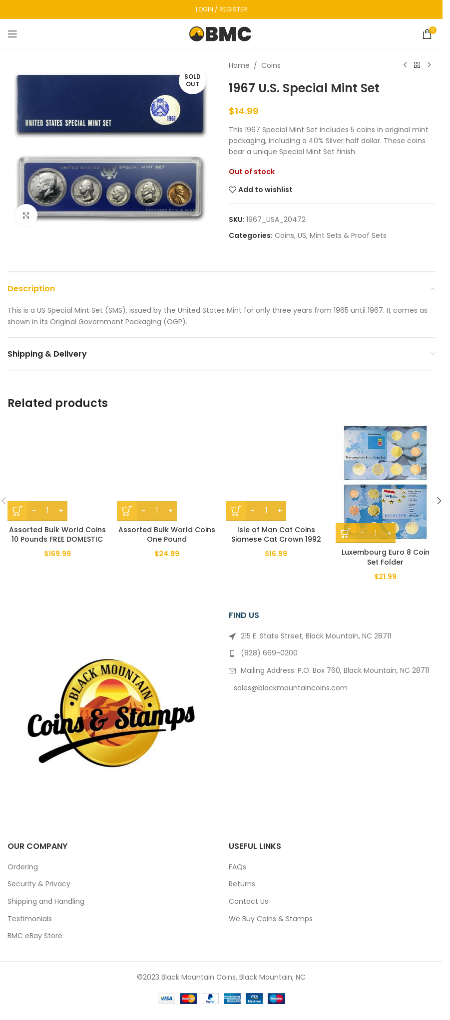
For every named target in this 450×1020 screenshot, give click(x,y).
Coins (271, 65)
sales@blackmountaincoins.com (291, 688)
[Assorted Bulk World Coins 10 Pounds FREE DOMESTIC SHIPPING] (57, 471)
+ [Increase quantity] (61, 510)
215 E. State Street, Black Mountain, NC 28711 (316, 636)
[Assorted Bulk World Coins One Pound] (166, 471)
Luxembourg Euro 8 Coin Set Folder (386, 557)
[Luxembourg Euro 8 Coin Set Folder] (385, 482)
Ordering (22, 867)
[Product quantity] (47, 511)
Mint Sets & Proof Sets (348, 235)
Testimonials (29, 919)
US (302, 235)
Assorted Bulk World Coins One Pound (166, 535)
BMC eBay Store (34, 936)
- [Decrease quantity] (34, 510)
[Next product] (429, 65)
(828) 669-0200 (269, 653)
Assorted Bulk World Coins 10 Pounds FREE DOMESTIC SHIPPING (57, 539)
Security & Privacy (38, 884)
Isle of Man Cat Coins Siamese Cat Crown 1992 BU (276, 539)
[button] (439, 501)
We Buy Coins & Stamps (271, 919)
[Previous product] (405, 65)
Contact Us (248, 901)
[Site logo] (221, 33)
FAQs (237, 867)
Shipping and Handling (45, 901)
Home (239, 65)
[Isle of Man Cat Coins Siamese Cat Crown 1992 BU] (276, 471)
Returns (242, 884)
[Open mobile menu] (12, 34)
